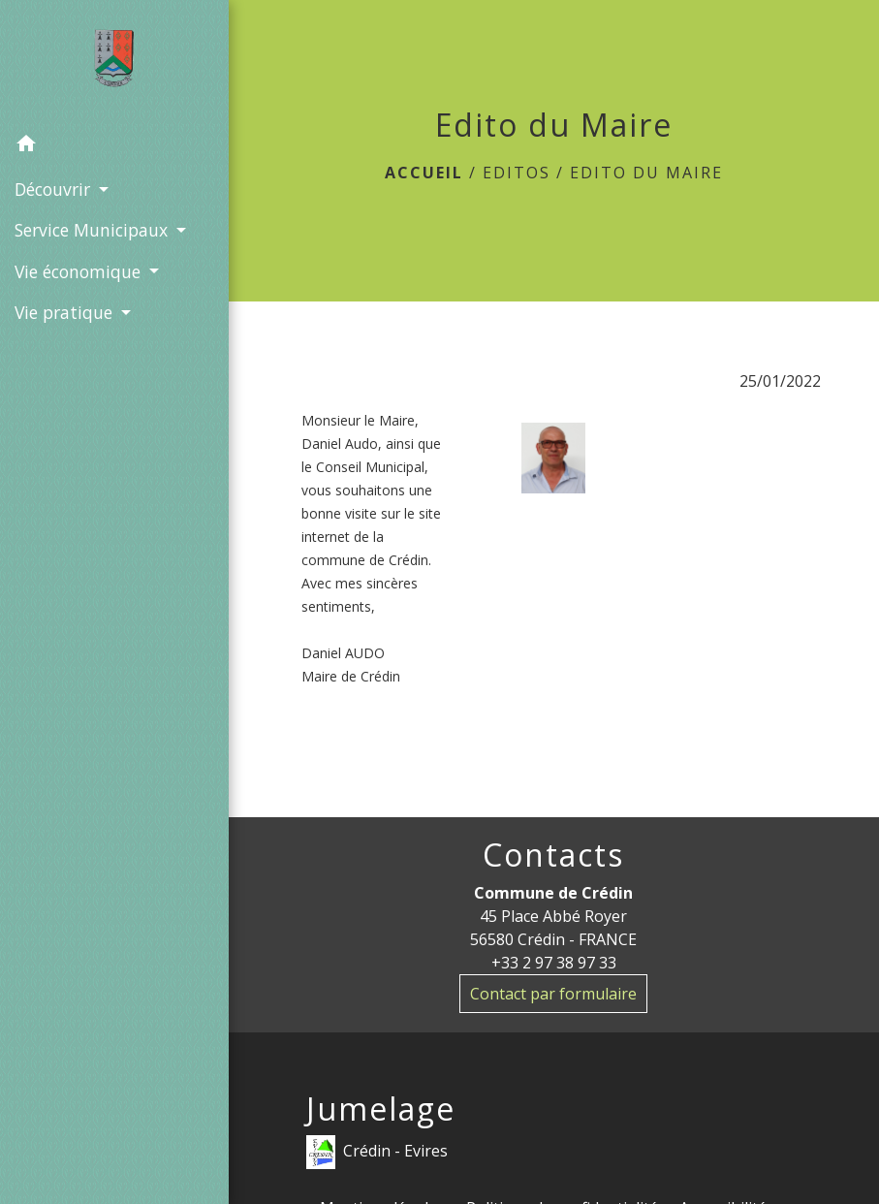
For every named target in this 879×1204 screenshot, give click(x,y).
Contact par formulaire (553, 993)
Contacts (553, 855)
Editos (516, 172)
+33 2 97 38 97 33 (553, 962)
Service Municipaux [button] (94, 229)
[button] (114, 146)
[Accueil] (114, 62)
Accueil (424, 172)
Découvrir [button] (55, 189)
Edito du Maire (646, 172)
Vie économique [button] (80, 271)
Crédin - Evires (377, 1152)
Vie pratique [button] (66, 312)
